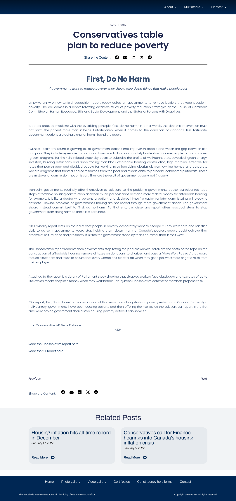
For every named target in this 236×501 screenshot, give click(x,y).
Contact (218, 7)
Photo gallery (70, 481)
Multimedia (194, 7)
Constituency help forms (154, 481)
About (170, 7)
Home (49, 481)
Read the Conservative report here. (54, 344)
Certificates (122, 481)
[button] (117, 57)
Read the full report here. (46, 351)
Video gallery (97, 481)
